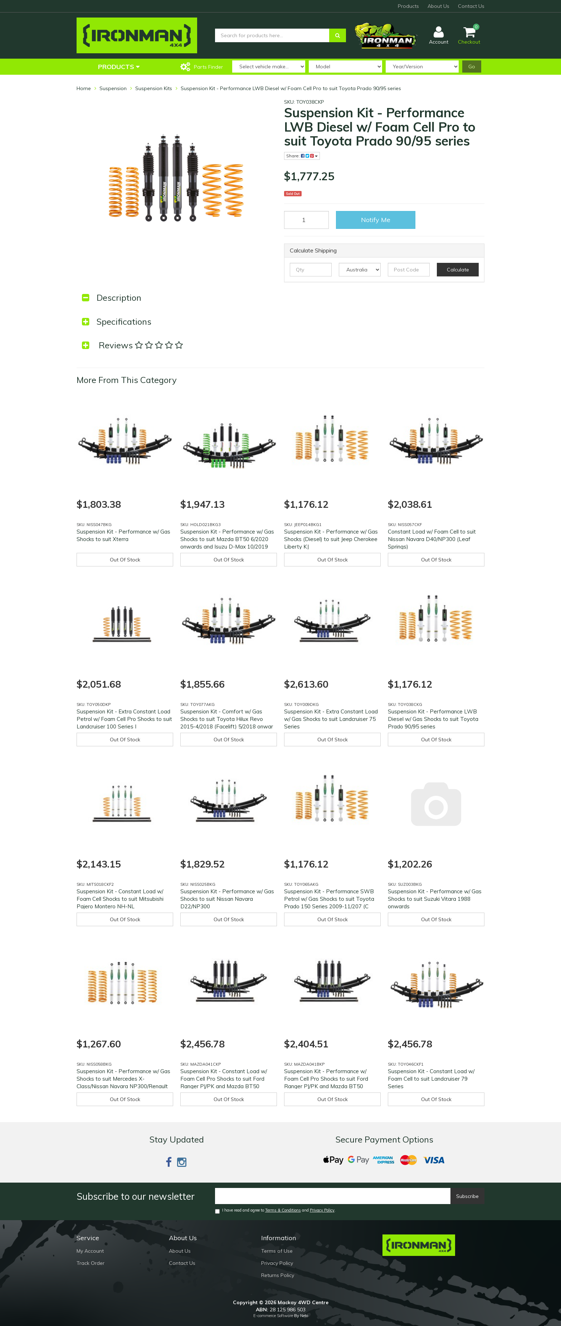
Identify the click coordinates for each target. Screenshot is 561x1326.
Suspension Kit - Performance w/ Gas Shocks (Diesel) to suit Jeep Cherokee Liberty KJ (331, 539)
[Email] (333, 1196)
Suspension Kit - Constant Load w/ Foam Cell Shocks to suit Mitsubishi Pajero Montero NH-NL (120, 899)
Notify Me (375, 220)
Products (408, 6)
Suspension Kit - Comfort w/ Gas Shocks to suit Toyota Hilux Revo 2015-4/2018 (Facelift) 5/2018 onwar (226, 719)
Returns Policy (277, 1275)
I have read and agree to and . (275, 1211)
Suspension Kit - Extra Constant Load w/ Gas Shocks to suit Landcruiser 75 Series (331, 719)
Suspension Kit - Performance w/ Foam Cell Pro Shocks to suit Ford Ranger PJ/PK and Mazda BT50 (326, 1079)
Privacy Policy (322, 1210)
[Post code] (409, 269)
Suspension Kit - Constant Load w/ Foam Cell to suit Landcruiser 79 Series (431, 1079)
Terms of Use (277, 1251)
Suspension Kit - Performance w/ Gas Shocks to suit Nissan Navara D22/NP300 (227, 899)
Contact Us (471, 6)
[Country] (360, 269)
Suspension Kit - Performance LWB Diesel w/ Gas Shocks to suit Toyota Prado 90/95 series (433, 719)
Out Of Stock (125, 559)
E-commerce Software (273, 1315)
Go (471, 66)
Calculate (458, 269)
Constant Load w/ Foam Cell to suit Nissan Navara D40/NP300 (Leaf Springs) (432, 539)
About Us (438, 6)
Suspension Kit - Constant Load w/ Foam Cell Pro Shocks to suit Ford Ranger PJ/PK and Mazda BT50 (223, 1079)
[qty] (311, 269)
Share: (302, 155)
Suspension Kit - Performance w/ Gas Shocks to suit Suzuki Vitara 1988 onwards (435, 899)
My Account (90, 1251)
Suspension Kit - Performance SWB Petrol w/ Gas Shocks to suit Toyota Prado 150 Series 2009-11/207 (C (329, 899)
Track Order (90, 1263)
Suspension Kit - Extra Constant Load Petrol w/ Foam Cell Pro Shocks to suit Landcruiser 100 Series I (124, 719)
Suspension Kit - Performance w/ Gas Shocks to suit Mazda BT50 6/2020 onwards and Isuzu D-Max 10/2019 (227, 539)
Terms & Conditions (283, 1210)
